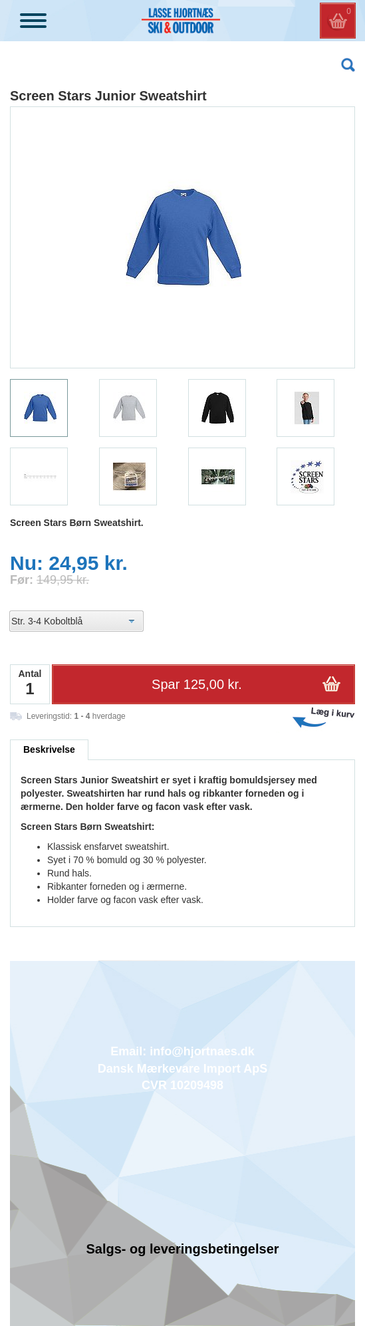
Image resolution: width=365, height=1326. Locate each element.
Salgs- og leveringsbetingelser (182, 1249)
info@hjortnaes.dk (202, 1051)
